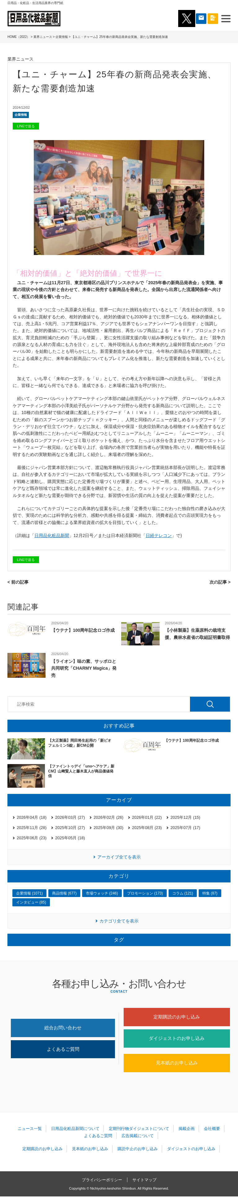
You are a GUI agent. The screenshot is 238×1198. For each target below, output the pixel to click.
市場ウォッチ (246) (102, 893)
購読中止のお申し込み (137, 1150)
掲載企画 (186, 1130)
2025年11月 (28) (31, 827)
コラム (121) (182, 893)
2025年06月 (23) (31, 838)
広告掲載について (137, 1137)
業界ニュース (42, 37)
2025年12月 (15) (185, 817)
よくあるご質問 (63, 1050)
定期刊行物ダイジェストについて (139, 1130)
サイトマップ (144, 1181)
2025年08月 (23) (147, 827)
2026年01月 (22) (147, 817)
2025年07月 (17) (185, 827)
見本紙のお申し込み (176, 1064)
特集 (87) (210, 893)
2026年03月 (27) (70, 817)
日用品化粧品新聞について (75, 1130)
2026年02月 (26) (108, 817)
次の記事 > (220, 582)
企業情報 (61, 37)
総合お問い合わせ (63, 1028)
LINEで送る (26, 126)
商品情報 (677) (64, 893)
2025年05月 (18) (70, 838)
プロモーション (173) (145, 893)
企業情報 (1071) (29, 893)
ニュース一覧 (30, 1130)
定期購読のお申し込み (176, 1017)
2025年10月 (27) (70, 827)
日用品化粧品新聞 (51, 535)
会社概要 (211, 1130)
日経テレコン (159, 535)
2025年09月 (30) (108, 827)
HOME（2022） (18, 37)
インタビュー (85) (31, 902)
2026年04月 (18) (31, 817)
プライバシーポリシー (102, 1181)
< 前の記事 (18, 582)
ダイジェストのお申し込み (176, 1039)
